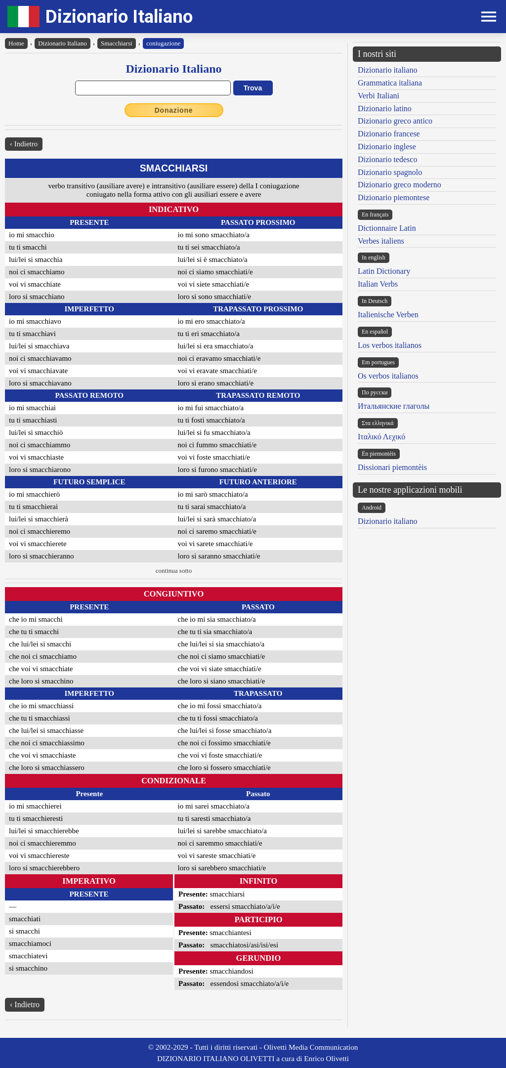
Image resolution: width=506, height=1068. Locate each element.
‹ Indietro (24, 144)
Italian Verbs (378, 284)
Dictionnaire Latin (387, 228)
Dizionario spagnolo (390, 172)
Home (16, 43)
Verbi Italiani (378, 95)
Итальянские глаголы (393, 406)
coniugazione (163, 43)
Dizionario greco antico (395, 121)
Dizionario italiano (387, 70)
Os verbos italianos (388, 376)
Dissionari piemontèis (392, 467)
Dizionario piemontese (393, 197)
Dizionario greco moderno (399, 184)
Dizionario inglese (387, 146)
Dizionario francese (389, 133)
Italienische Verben (388, 314)
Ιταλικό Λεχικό (381, 436)
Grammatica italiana (390, 83)
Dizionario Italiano (119, 16)
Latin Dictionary (384, 271)
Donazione (174, 110)
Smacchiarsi (116, 43)
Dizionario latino (385, 108)
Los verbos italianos (390, 345)
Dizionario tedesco (387, 159)
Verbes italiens (381, 241)
